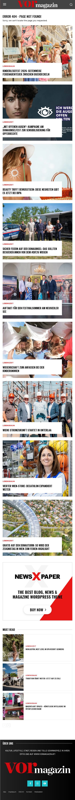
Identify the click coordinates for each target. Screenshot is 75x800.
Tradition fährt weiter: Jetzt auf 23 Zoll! (43, 678)
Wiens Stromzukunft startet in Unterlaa (27, 430)
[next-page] (8, 725)
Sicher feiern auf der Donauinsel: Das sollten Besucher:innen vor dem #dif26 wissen (30, 250)
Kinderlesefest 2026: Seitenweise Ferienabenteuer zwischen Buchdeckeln (26, 72)
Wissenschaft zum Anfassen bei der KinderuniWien (23, 369)
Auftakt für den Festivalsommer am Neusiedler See (31, 310)
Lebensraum (9, 66)
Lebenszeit (8, 122)
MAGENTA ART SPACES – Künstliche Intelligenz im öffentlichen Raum (46, 707)
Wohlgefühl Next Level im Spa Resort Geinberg (45, 649)
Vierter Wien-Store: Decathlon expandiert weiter (27, 487)
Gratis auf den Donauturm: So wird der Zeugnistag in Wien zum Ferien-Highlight (26, 547)
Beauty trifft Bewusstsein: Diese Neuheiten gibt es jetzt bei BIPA (31, 191)
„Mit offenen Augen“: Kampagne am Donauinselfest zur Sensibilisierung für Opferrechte (26, 130)
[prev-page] (4, 725)
